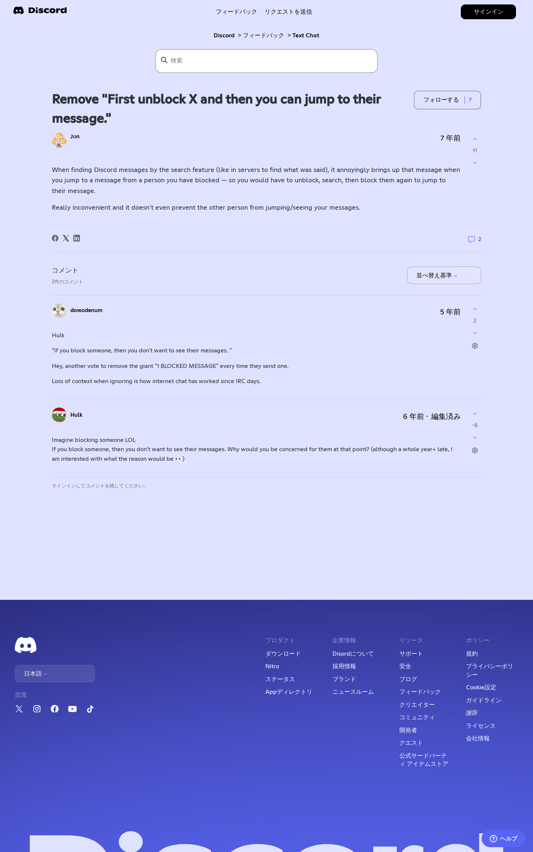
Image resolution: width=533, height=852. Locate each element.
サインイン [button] (488, 12)
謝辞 (472, 713)
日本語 (36, 674)
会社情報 (478, 738)
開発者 (408, 730)
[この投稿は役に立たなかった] (474, 162)
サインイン (64, 486)
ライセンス (481, 726)
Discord (224, 35)
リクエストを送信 (288, 12)
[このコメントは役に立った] (474, 309)
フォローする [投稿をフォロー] (441, 100)
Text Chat (305, 35)
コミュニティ (417, 717)
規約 (472, 654)
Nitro (272, 666)
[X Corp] (66, 238)
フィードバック (236, 12)
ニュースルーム (353, 692)
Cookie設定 (481, 687)
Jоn (75, 136)
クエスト (411, 743)
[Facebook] (55, 238)
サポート (411, 654)
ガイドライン (484, 700)
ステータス (280, 679)
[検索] (266, 61)
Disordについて (353, 654)
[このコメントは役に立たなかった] (474, 332)
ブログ (408, 679)
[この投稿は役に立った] (474, 139)
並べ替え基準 (437, 275)
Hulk (76, 415)
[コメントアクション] (474, 345)
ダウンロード (283, 654)
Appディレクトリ (288, 692)
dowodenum (86, 310)
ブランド (344, 679)
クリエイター (417, 705)
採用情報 (344, 666)
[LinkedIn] (76, 238)
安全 (405, 666)
